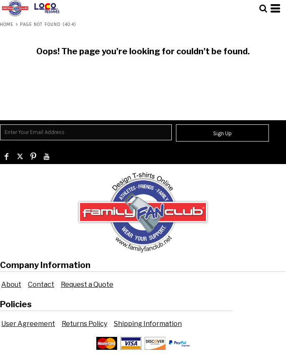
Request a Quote (87, 284)
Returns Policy (84, 324)
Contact (41, 284)
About (11, 284)
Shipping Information (148, 324)
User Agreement (28, 324)
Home (6, 24)
